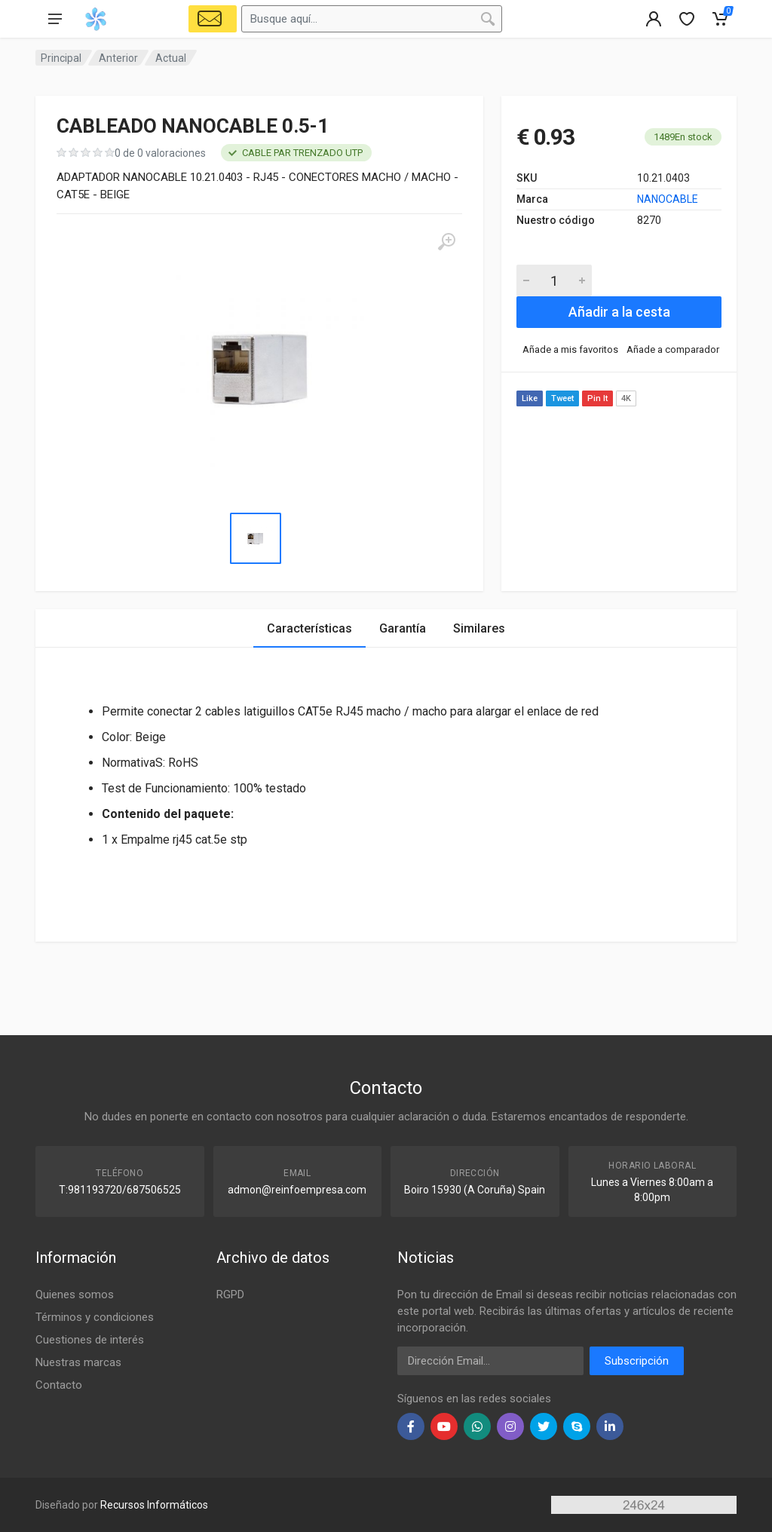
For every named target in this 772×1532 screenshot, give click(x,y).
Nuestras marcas (78, 1362)
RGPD (230, 1294)
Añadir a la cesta (619, 312)
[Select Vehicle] (212, 18)
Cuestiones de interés (89, 1340)
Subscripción (637, 1361)
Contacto (58, 1385)
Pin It (597, 398)
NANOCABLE (667, 199)
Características (309, 628)
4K (626, 398)
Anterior (118, 58)
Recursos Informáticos (154, 1505)
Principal (61, 58)
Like (530, 398)
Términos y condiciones (94, 1317)
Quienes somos (74, 1294)
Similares (479, 628)
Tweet (562, 398)
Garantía (402, 628)
